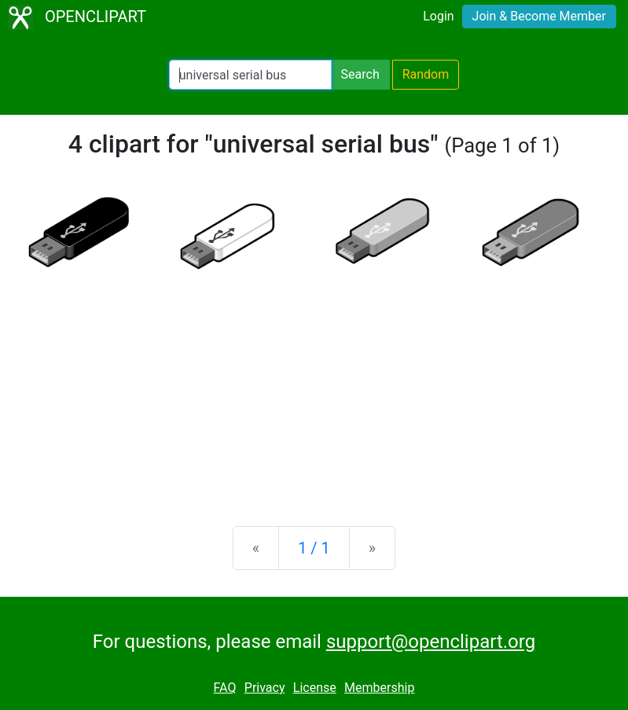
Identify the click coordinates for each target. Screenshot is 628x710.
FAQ (225, 687)
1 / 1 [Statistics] (314, 548)
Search (360, 74)
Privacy (264, 687)
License (314, 687)
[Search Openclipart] (250, 75)
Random (426, 74)
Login (438, 16)
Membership (379, 687)
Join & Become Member (539, 16)
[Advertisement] (314, 391)
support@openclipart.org (430, 642)
